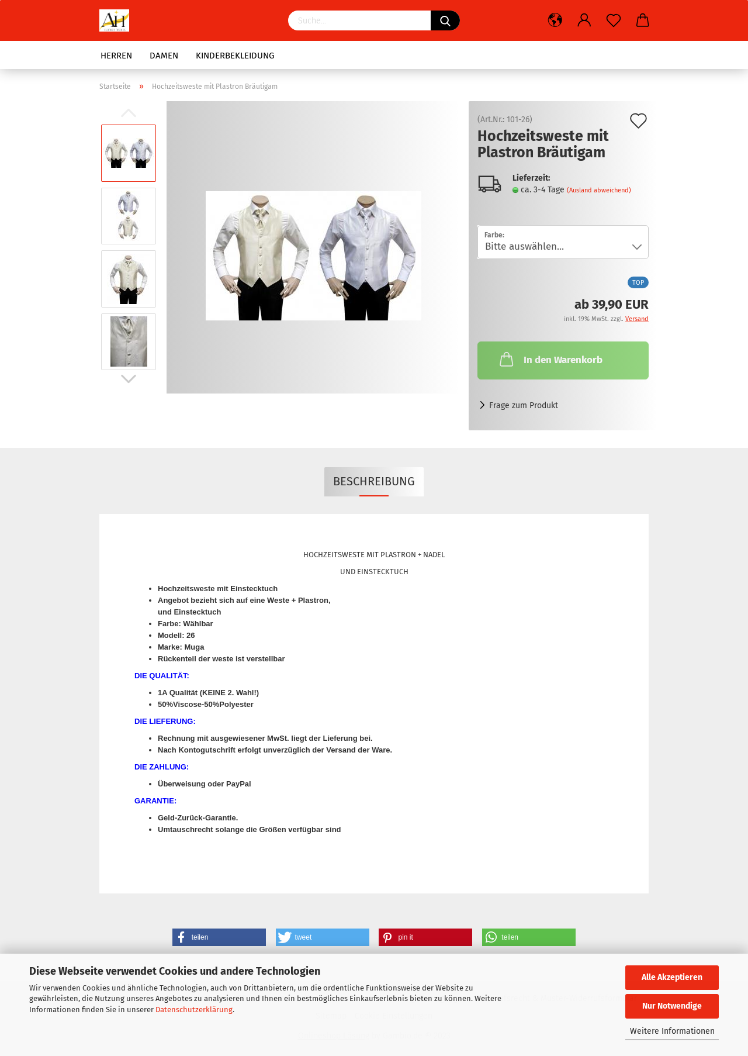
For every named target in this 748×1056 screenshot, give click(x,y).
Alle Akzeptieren (672, 977)
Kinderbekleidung (235, 55)
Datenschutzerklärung (194, 1009)
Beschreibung (374, 481)
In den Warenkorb (549, 359)
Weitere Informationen (672, 1031)
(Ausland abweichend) (599, 190)
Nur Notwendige (672, 1006)
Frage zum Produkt (523, 405)
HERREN (116, 55)
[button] (219, 937)
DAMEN (164, 55)
